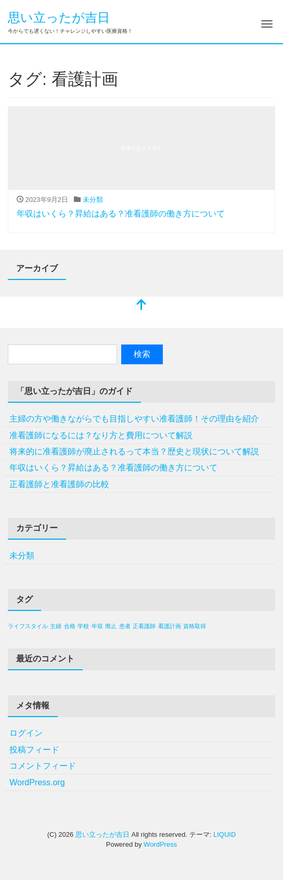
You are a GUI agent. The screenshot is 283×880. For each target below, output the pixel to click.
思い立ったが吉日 (59, 17)
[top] (141, 306)
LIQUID (224, 834)
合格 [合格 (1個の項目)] (69, 626)
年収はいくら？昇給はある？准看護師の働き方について (121, 213)
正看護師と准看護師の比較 (59, 484)
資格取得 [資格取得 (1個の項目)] (194, 626)
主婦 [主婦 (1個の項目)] (55, 626)
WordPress (160, 844)
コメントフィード (42, 765)
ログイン (26, 733)
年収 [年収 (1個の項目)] (97, 626)
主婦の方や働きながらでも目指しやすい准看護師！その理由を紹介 (134, 418)
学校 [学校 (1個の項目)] (83, 626)
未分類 (93, 199)
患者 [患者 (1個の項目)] (125, 626)
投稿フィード (34, 749)
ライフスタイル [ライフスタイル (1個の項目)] (28, 626)
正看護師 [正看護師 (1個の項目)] (144, 626)
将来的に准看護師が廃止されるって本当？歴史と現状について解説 (134, 451)
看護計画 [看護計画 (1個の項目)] (169, 626)
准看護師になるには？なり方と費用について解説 (100, 435)
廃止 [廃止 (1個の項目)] (111, 626)
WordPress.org (37, 782)
